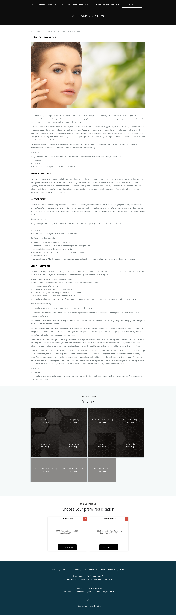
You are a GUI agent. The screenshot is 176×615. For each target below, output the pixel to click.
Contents (51, 31)
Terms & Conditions (97, 570)
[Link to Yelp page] (85, 519)
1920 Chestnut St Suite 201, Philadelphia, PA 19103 (67, 532)
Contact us (67, 547)
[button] (132, 5)
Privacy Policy (80, 570)
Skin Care (61, 31)
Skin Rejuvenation (74, 31)
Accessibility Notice (116, 570)
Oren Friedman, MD (38, 31)
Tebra (99, 606)
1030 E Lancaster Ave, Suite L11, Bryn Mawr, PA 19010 (109, 532)
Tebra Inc (68, 570)
